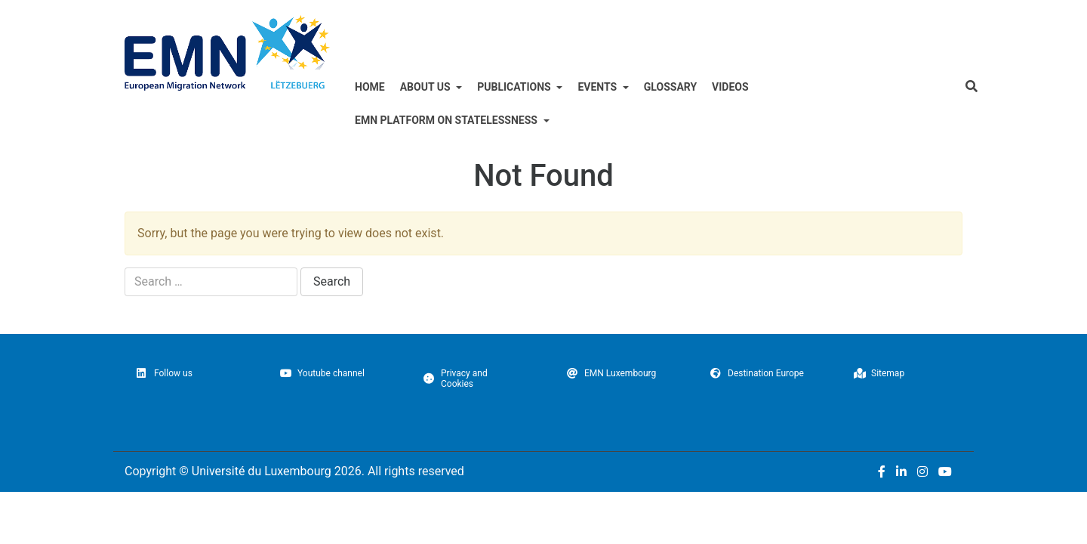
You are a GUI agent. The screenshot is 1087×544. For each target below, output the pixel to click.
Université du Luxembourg (261, 497)
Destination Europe (757, 399)
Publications (533, 112)
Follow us (164, 399)
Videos (770, 112)
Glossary (704, 112)
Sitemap (879, 399)
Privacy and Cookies (455, 404)
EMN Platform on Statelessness (460, 145)
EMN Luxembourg (611, 399)
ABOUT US (434, 112)
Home (372, 112)
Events (625, 112)
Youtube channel (322, 399)
